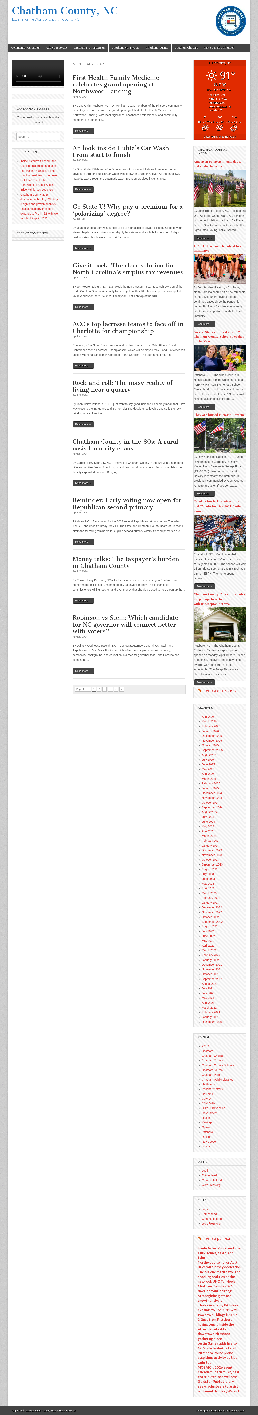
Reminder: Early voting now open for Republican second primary (127, 504)
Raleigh (206, 1136)
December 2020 (212, 1022)
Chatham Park (211, 1074)
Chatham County (212, 1060)
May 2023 (208, 883)
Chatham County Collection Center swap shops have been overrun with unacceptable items (220, 599)
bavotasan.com (237, 1410)
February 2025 (211, 783)
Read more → (83, 130)
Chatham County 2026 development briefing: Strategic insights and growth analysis (39, 199)
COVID (206, 1098)
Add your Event (56, 47)
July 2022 (208, 931)
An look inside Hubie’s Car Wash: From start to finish (122, 151)
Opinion (206, 1127)
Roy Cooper (209, 1141)
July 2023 (208, 874)
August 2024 (210, 812)
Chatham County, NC (65, 11)
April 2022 (208, 945)
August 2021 (210, 983)
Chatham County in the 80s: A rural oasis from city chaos (125, 445)
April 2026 (208, 716)
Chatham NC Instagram (89, 47)
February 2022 (211, 955)
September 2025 (212, 750)
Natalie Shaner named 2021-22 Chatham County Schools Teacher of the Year (219, 336)
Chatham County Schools (218, 1065)
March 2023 (209, 893)
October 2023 (210, 859)
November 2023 (212, 855)
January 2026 (210, 731)
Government (209, 1113)
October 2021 (210, 974)
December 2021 (212, 964)
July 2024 (208, 816)
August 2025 (210, 755)
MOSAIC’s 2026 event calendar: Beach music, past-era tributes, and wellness (219, 1372)
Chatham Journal (157, 47)
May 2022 (208, 940)
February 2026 (211, 726)
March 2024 (209, 835)
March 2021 (209, 1007)
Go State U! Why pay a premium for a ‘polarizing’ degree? (128, 210)
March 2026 (209, 721)
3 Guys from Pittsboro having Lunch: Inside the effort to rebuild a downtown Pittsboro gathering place (216, 1329)
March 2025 (209, 778)
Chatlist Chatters (212, 1089)
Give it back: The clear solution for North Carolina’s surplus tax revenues (128, 269)
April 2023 (208, 888)
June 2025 (208, 764)
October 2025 (210, 745)
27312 (206, 1046)
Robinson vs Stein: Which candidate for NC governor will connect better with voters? (125, 624)
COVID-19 (208, 1103)
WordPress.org (211, 1185)
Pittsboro (207, 1132)
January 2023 (210, 902)
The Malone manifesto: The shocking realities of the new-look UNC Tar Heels (38, 175)
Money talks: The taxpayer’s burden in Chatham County (126, 562)
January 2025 (210, 788)
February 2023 (211, 897)
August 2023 (210, 869)
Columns (207, 1094)
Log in (205, 1170)
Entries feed (209, 1175)
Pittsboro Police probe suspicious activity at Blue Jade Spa (217, 1358)
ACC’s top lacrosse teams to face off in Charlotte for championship (128, 327)
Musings (207, 1122)
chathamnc (208, 1084)
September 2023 (212, 864)
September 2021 (212, 979)
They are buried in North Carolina (219, 415)
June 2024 (208, 821)
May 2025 (208, 769)
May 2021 (208, 998)
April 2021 (208, 1002)
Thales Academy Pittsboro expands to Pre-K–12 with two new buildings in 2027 (39, 213)
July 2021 (208, 988)
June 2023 (208, 878)
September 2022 (212, 921)
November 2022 (212, 912)
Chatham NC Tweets (125, 47)
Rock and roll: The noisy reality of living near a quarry (123, 386)
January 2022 (210, 960)
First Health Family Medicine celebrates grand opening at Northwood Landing (116, 84)
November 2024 (212, 797)
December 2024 (212, 793)
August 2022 (210, 926)
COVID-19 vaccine (213, 1108)
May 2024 (208, 826)
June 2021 (208, 993)
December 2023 (212, 850)
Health (206, 1117)
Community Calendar (25, 47)
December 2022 (212, 907)
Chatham (207, 1051)
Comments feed (212, 1180)
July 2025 (208, 759)
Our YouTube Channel (219, 47)
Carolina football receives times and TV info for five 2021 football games (218, 506)
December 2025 (212, 735)
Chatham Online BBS (218, 691)
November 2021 (212, 969)
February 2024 (211, 840)
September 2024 (212, 807)
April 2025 (208, 774)
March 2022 (209, 950)
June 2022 (208, 936)
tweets (206, 1146)
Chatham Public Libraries (217, 1079)
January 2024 (210, 845)
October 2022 (210, 917)
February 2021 (211, 1012)
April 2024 (208, 831)
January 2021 (210, 1017)
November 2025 (212, 740)
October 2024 (210, 802)
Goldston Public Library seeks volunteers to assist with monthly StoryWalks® (219, 1386)
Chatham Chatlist (186, 47)
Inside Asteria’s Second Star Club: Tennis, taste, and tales (219, 1253)
